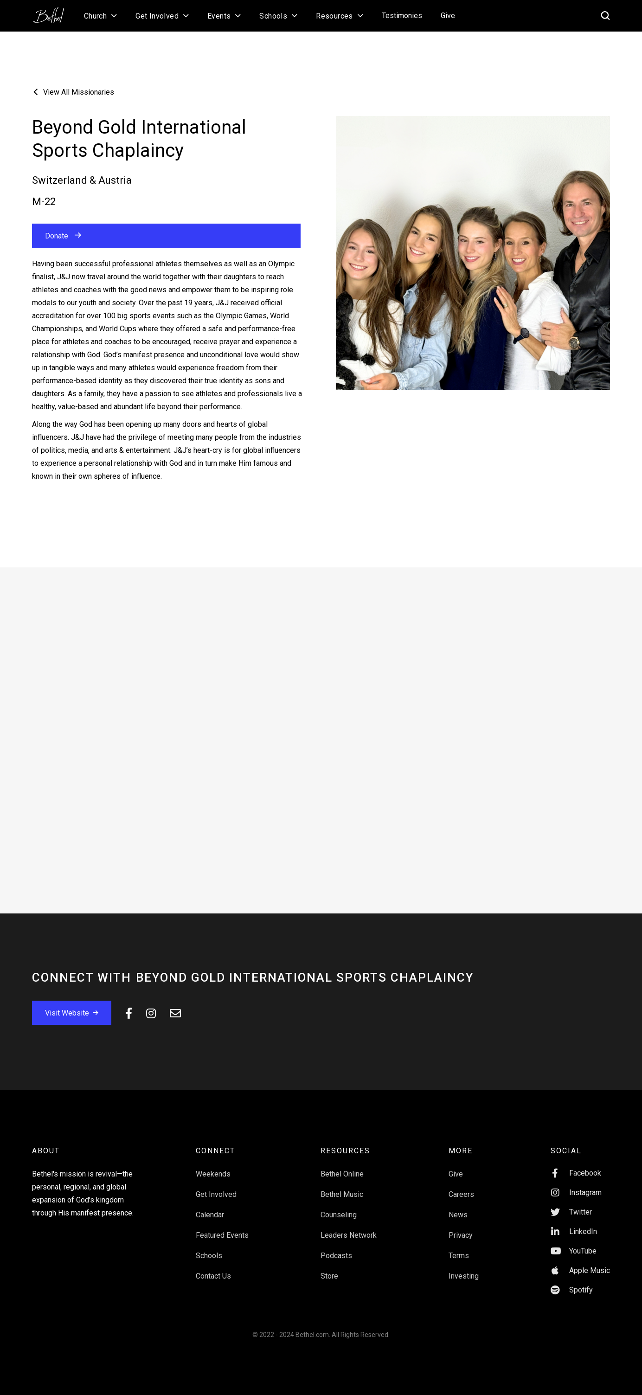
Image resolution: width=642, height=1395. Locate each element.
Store (329, 1276)
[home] (53, 12)
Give (448, 15)
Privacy (461, 1235)
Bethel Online (342, 1174)
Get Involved (216, 1194)
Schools (209, 1255)
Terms (459, 1255)
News (458, 1214)
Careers (461, 1194)
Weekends (213, 1174)
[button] (100, 16)
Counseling (339, 1214)
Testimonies (402, 15)
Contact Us (213, 1276)
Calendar (210, 1214)
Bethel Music (342, 1194)
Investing (464, 1276)
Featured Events (222, 1235)
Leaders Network (349, 1235)
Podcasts (336, 1255)
